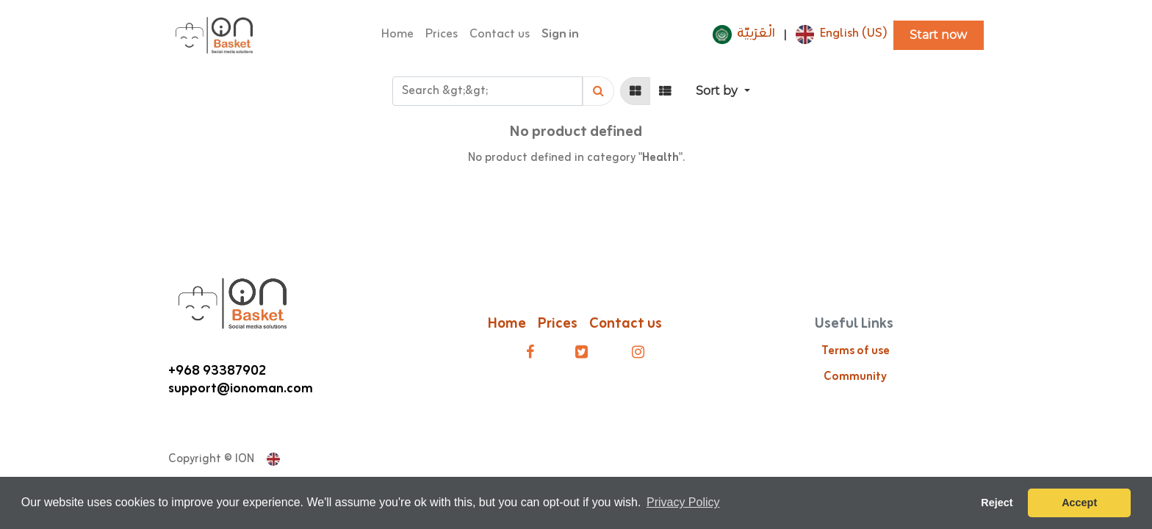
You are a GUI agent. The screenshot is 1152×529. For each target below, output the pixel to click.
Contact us (627, 324)
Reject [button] (996, 502)
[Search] (598, 91)
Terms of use (855, 351)
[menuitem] (397, 35)
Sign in (560, 34)
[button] (722, 91)
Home (507, 324)
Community (855, 376)
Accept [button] (1079, 502)
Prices (557, 324)
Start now (938, 35)
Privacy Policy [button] (683, 502)
